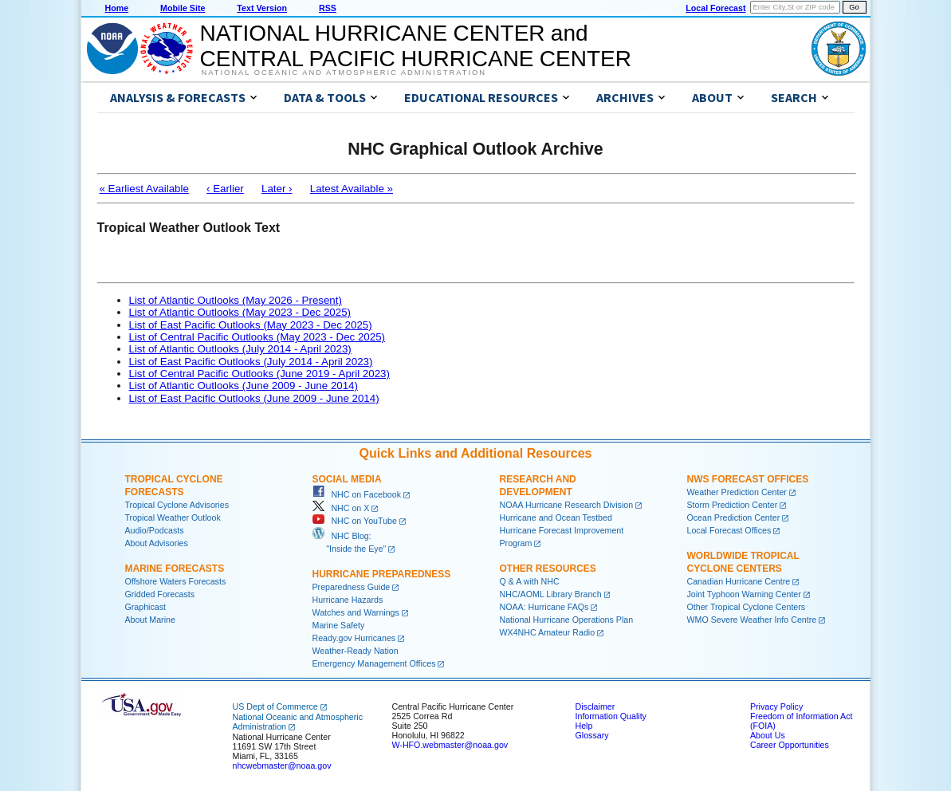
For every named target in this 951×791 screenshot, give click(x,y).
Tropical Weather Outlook (173, 517)
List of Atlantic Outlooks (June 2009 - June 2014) (243, 386)
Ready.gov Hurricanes (354, 638)
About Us (767, 735)
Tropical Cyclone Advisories (177, 505)
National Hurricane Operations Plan (567, 619)
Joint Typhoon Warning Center (744, 594)
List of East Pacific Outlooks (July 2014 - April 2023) (251, 362)
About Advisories (156, 543)
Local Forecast (715, 8)
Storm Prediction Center (732, 505)
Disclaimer (595, 706)
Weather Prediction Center (737, 492)
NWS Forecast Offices (748, 479)
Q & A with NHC (530, 581)
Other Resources (548, 568)
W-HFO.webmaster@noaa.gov (450, 745)
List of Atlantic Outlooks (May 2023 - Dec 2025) (240, 312)
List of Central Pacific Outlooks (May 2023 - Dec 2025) (257, 337)
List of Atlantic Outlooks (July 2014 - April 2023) (240, 349)
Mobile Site (182, 8)
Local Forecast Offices (729, 530)
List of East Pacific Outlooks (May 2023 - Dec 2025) (250, 325)
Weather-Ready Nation (355, 650)
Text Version (262, 8)
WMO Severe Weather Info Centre (752, 619)
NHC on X (341, 508)
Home (117, 8)
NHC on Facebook (357, 494)
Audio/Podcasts (154, 530)
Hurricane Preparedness (381, 574)
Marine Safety (338, 625)
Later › (277, 189)
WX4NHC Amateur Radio (547, 632)
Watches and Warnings (355, 612)
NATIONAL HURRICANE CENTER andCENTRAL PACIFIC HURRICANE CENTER (415, 46)
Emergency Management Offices (374, 663)
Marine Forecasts (175, 568)
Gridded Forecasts (160, 594)
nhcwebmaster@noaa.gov (282, 765)
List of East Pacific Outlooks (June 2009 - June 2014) (254, 398)
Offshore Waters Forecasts (175, 581)
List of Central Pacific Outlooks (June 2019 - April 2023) (259, 374)
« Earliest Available (144, 189)
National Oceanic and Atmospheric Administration (344, 73)
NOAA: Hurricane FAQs (544, 607)
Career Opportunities (789, 745)
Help (584, 725)
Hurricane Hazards (347, 599)
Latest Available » (351, 189)
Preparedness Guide (351, 587)
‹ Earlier (225, 189)
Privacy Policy (776, 706)
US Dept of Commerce (275, 706)
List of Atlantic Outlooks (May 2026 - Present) (235, 300)
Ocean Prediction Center (733, 517)
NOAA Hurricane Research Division (567, 505)
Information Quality (611, 716)
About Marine (150, 619)
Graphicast (146, 607)
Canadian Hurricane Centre (739, 581)
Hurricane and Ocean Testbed (556, 517)
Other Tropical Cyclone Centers (746, 607)
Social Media (347, 479)
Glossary (592, 735)
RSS (327, 8)
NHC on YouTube (354, 520)
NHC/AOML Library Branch (551, 594)
